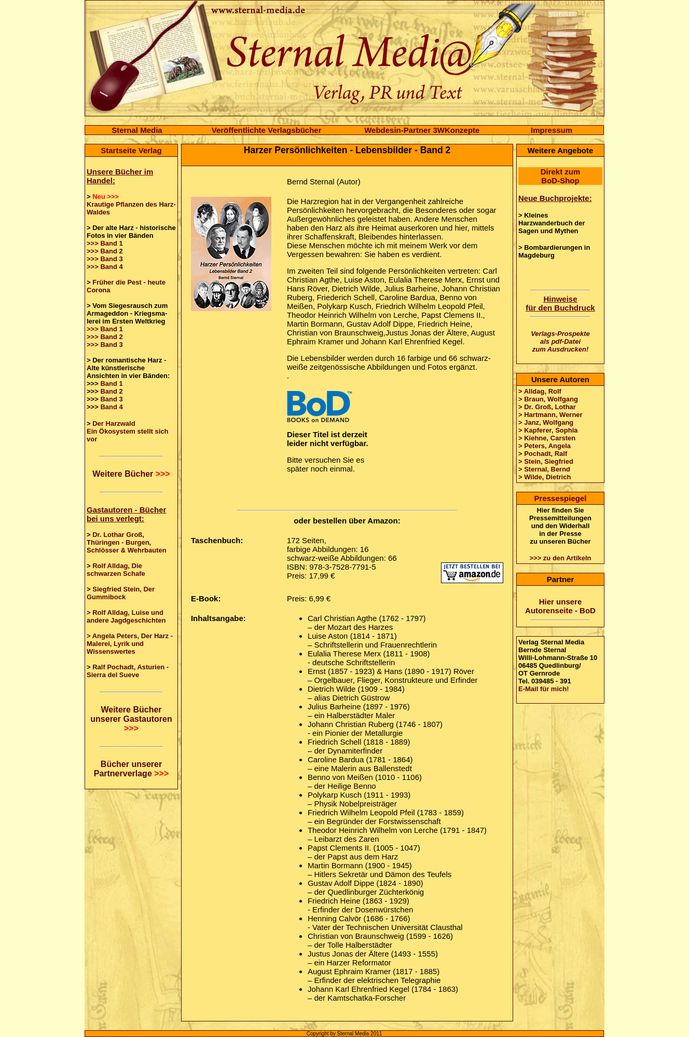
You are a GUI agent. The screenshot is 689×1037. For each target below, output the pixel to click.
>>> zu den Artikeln (560, 558)
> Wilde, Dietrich (544, 477)
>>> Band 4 (105, 267)
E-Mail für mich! (543, 689)
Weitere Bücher (131, 473)
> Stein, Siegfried (545, 461)
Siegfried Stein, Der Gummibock (121, 593)
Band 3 (111, 399)
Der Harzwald (113, 423)
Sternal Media (137, 130)
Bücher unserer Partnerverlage (131, 769)
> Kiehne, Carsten (546, 438)
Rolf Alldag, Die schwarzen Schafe (116, 569)
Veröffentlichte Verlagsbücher (267, 130)
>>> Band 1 (105, 243)
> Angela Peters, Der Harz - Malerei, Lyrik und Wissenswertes (130, 643)
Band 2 (111, 391)
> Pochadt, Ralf (542, 453)
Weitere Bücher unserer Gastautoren (131, 719)
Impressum (551, 130)
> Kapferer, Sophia (548, 430)
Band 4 (111, 407)
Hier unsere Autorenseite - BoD (560, 606)
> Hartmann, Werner (550, 415)
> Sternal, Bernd (544, 469)
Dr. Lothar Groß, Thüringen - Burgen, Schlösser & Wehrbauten (127, 542)
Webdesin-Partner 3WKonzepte (421, 130)
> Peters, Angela (544, 446)
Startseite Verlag (131, 150)
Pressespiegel (560, 498)
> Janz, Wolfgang (545, 422)
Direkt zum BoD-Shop (561, 176)
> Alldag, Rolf (539, 391)
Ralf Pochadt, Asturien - (130, 667)
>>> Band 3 (105, 259)
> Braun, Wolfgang (548, 399)
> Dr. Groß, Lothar (547, 407)
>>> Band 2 (105, 251)
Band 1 (111, 383)
